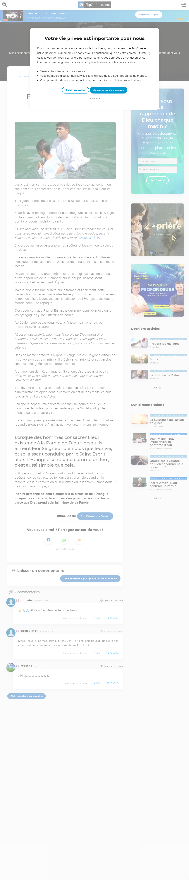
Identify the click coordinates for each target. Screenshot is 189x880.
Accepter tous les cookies (108, 90)
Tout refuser (94, 98)
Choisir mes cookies (75, 90)
